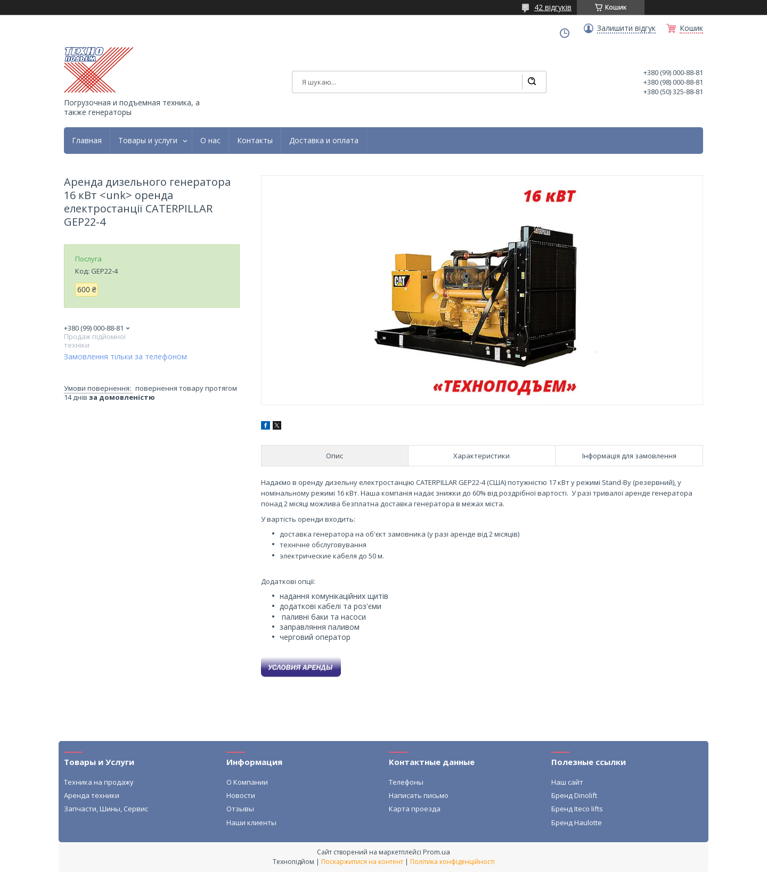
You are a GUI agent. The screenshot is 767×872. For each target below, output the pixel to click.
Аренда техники (91, 795)
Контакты (255, 140)
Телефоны (406, 782)
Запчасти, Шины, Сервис (106, 808)
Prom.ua (436, 852)
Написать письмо (418, 795)
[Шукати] (531, 82)
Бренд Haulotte (576, 822)
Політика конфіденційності (452, 861)
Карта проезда (414, 808)
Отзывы (240, 808)
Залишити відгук (626, 28)
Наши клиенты (251, 822)
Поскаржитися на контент (362, 861)
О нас (210, 140)
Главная (87, 140)
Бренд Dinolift (574, 795)
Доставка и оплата (323, 140)
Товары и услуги (147, 140)
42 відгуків (553, 7)
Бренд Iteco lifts (577, 808)
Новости (240, 795)
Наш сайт (567, 782)
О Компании (247, 782)
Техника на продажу (99, 782)
